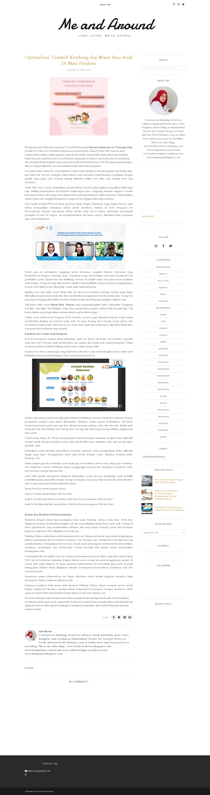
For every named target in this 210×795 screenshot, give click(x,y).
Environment (163, 307)
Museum (163, 348)
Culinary (163, 301)
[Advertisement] (163, 186)
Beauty (163, 273)
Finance (163, 328)
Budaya (163, 287)
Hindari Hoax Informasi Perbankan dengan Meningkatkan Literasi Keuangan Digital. (166, 495)
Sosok (163, 403)
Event (163, 314)
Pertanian (163, 389)
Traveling (163, 416)
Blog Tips (163, 280)
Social (163, 396)
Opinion (163, 355)
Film (163, 321)
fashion (163, 423)
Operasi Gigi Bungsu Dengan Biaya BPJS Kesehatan (169, 481)
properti (163, 430)
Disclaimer (50, 791)
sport (163, 437)
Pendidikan (163, 375)
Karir (163, 341)
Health (163, 335)
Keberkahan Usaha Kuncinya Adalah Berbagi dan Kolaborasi (169, 508)
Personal (163, 382)
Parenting (163, 369)
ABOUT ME (147, 216)
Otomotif (163, 362)
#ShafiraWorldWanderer (154, 456)
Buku (163, 294)
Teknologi (163, 409)
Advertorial (163, 267)
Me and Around (105, 24)
